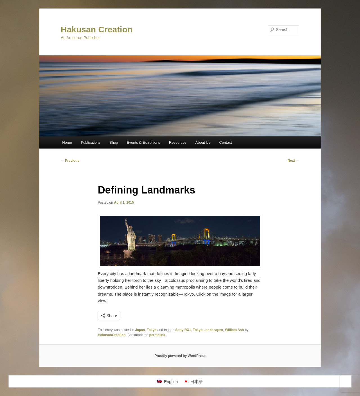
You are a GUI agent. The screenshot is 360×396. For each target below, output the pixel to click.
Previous (70, 161)
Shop (113, 142)
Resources (177, 142)
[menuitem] (167, 381)
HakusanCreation (112, 335)
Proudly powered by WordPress (179, 356)
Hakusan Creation (96, 29)
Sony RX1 (183, 330)
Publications (90, 142)
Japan (140, 330)
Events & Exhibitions (143, 142)
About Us (202, 142)
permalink (157, 335)
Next (293, 161)
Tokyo (151, 330)
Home (67, 142)
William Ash (234, 330)
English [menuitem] (171, 381)
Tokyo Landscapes (208, 330)
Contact (225, 142)
